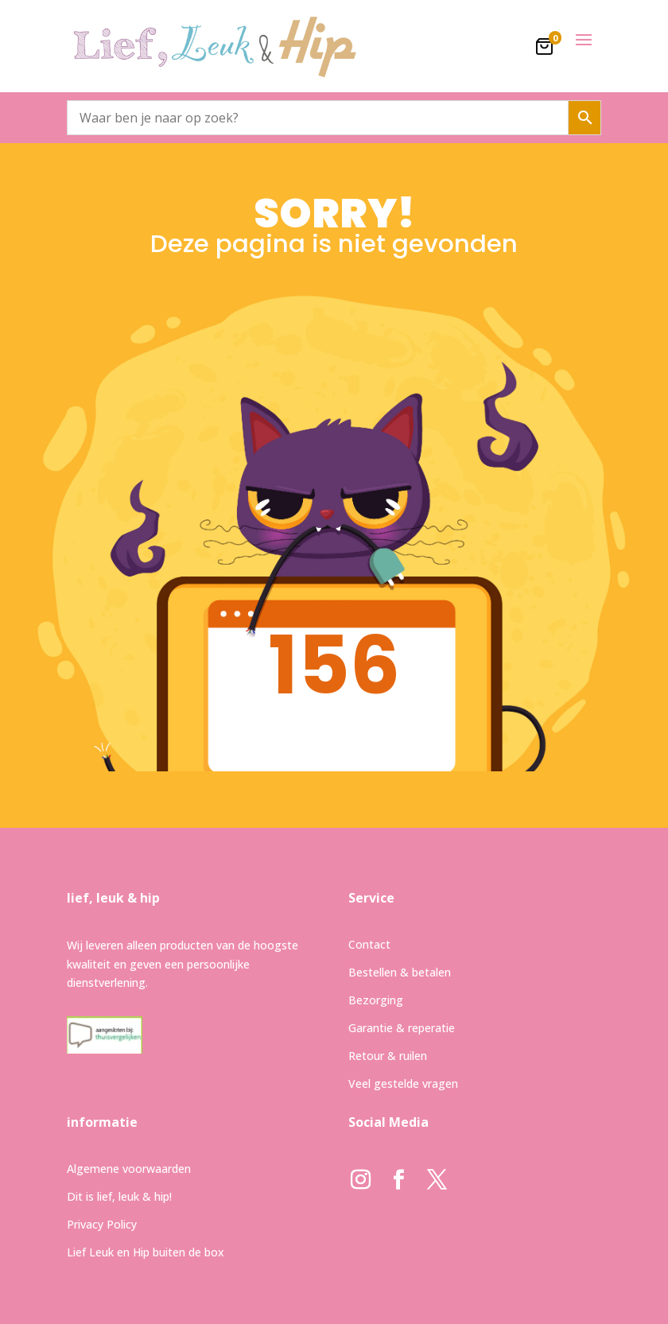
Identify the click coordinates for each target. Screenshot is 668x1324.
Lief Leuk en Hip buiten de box (145, 1252)
